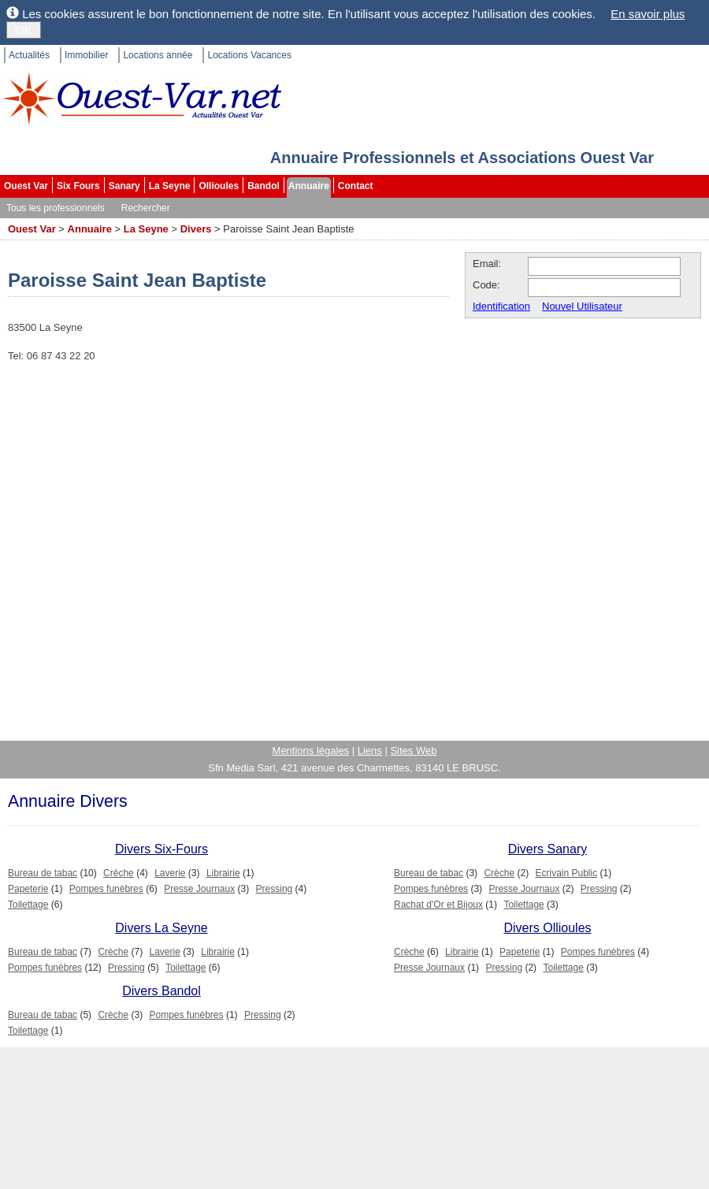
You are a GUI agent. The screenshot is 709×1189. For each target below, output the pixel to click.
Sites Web (413, 750)
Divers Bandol (161, 991)
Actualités (29, 55)
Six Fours (78, 185)
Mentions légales (311, 750)
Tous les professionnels (55, 208)
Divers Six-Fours (161, 849)
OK (23, 29)
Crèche (118, 873)
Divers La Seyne (161, 927)
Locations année (157, 55)
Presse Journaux (199, 888)
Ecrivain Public (566, 873)
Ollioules (219, 185)
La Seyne (170, 185)
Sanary (124, 185)
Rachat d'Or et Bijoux (438, 904)
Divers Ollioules (547, 927)
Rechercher (145, 208)
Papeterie (28, 888)
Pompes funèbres (106, 888)
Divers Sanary (547, 849)
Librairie (223, 873)
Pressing (274, 888)
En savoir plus (648, 13)
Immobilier (86, 55)
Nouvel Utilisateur (582, 306)
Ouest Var (26, 185)
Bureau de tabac (42, 873)
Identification (501, 306)
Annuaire (308, 185)
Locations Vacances (249, 55)
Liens (370, 750)
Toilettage (28, 904)
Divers (196, 229)
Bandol (263, 185)
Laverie (169, 873)
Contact (355, 185)
